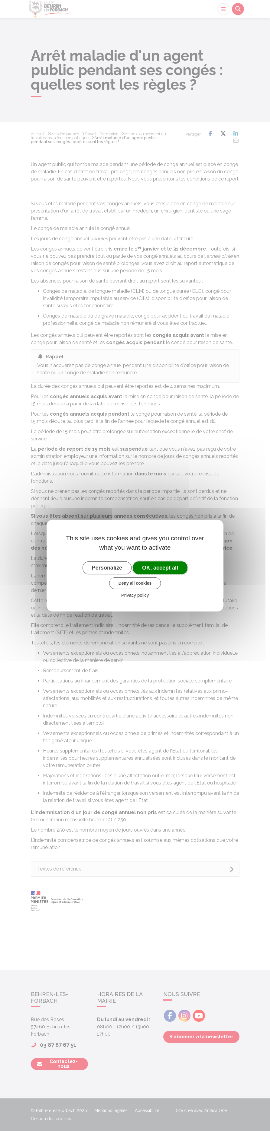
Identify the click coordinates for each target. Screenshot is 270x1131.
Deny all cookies (135, 583)
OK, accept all (160, 567)
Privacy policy (135, 595)
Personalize (107, 567)
